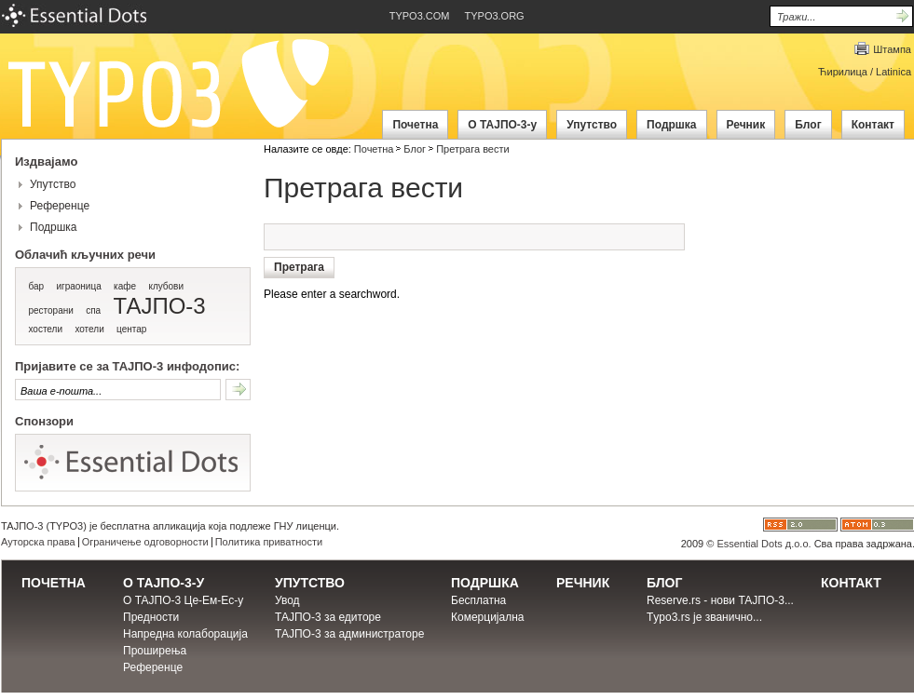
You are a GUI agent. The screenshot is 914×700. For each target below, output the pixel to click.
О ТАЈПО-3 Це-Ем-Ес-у (183, 600)
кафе (125, 286)
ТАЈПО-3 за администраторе (349, 633)
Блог (414, 149)
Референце (59, 205)
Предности (151, 617)
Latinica (893, 71)
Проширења (154, 650)
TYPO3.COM (419, 15)
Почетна (374, 149)
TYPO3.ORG (495, 15)
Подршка (53, 227)
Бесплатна (478, 600)
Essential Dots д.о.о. (763, 543)
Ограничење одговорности (145, 541)
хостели (45, 329)
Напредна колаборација (185, 633)
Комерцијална (487, 617)
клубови (166, 286)
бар (36, 286)
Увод (287, 600)
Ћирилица (842, 71)
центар (131, 329)
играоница (78, 286)
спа (93, 310)
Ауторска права (38, 541)
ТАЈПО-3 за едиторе (328, 617)
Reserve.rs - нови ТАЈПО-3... (720, 600)
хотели (89, 329)
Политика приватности (268, 541)
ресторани (50, 310)
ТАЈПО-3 (160, 305)
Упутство (52, 184)
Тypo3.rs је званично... (704, 617)
